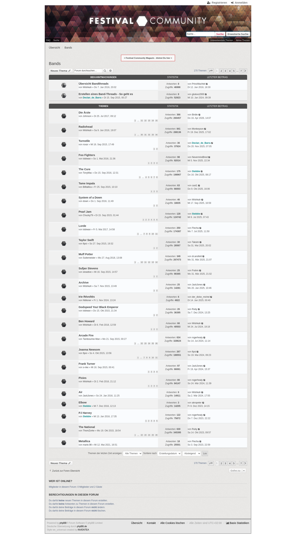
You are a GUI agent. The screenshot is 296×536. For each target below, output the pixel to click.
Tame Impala (87, 183)
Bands (55, 63)
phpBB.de (82, 526)
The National (87, 427)
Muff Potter (86, 254)
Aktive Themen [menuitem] (243, 40)
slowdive (87, 272)
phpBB (63, 523)
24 (149, 343)
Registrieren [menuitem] (219, 2)
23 (145, 343)
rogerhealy (197, 337)
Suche (220, 34)
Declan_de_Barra (92, 97)
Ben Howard (86, 321)
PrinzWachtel (198, 84)
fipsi (85, 243)
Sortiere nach (162, 453)
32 (149, 135)
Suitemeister (89, 257)
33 (153, 135)
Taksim (195, 242)
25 (153, 343)
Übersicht (136, 522)
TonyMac (87, 172)
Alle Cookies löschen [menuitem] (172, 522)
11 (142, 120)
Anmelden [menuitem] (241, 2)
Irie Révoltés (87, 296)
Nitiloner (87, 300)
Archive (84, 282)
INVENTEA (83, 529)
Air (80, 392)
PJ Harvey (85, 412)
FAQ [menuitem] (48, 40)
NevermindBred (200, 157)
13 (149, 120)
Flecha (195, 228)
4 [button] (229, 71)
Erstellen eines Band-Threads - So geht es (106, 94)
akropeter (197, 402)
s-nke (85, 367)
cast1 (194, 185)
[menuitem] (237, 523)
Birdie (195, 114)
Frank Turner (87, 363)
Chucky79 (88, 215)
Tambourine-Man (91, 339)
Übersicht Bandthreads (93, 83)
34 (156, 135)
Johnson (87, 116)
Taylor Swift (86, 240)
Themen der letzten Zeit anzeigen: (115, 453)
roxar (85, 144)
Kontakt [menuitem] (151, 522)
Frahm (195, 270)
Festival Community (112, 13)
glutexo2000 (198, 94)
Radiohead (85, 126)
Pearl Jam (85, 211)
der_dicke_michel (201, 297)
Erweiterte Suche (238, 34)
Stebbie (196, 171)
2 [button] (221, 71)
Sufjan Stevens (88, 268)
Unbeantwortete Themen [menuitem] (221, 40)
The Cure (84, 169)
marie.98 (87, 444)
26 (156, 343)
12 (145, 120)
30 (142, 135)
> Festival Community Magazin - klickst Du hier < (148, 58)
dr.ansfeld (197, 256)
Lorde (82, 225)
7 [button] (241, 71)
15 (156, 120)
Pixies (82, 377)
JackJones (197, 284)
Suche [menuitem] (56, 40)
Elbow (82, 402)
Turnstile (84, 140)
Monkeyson (198, 128)
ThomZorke (88, 430)
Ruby (194, 309)
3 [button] (225, 71)
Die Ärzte (84, 112)
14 (153, 120)
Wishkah (87, 87)
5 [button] (233, 71)
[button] (211, 71)
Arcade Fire (86, 335)
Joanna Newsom (89, 349)
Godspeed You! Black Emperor (98, 307)
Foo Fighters (87, 155)
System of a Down (90, 197)
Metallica (84, 441)
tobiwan (87, 158)
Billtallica (87, 187)
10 (153, 234)
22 (142, 343)
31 (145, 135)
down (85, 201)
